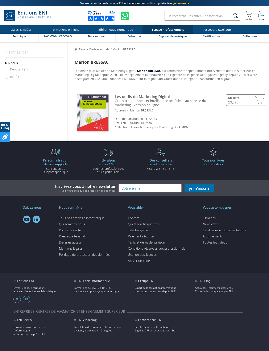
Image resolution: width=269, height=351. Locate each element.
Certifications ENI (150, 320)
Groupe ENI (146, 281)
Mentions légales (71, 248)
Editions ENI (27, 15)
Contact (133, 218)
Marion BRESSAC (142, 110)
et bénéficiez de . (134, 3)
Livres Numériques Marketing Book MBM (160, 127)
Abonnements (213, 236)
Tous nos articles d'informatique (81, 218)
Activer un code (139, 260)
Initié (15, 77)
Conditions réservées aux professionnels (156, 248)
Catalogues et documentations (224, 230)
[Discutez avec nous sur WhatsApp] (125, 16)
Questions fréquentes (143, 224)
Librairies (209, 218)
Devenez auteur (70, 242)
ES (26, 299)
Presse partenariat (72, 236)
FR (17, 299)
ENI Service (25, 320)
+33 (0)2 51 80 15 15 (161, 164)
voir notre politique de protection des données (89, 190)
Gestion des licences (142, 254)
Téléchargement (139, 230)
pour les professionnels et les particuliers (108, 166)
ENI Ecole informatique (94, 281)
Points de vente (70, 230)
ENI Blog (204, 281)
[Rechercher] (235, 16)
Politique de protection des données (84, 254)
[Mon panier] (248, 16)
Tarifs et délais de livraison (146, 242)
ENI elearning (87, 320)
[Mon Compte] (261, 16)
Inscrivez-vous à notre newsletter (85, 188)
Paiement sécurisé (141, 236)
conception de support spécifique (56, 166)
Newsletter (210, 224)
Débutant (19, 69)
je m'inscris (199, 188)
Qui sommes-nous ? (73, 224)
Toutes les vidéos (215, 242)
